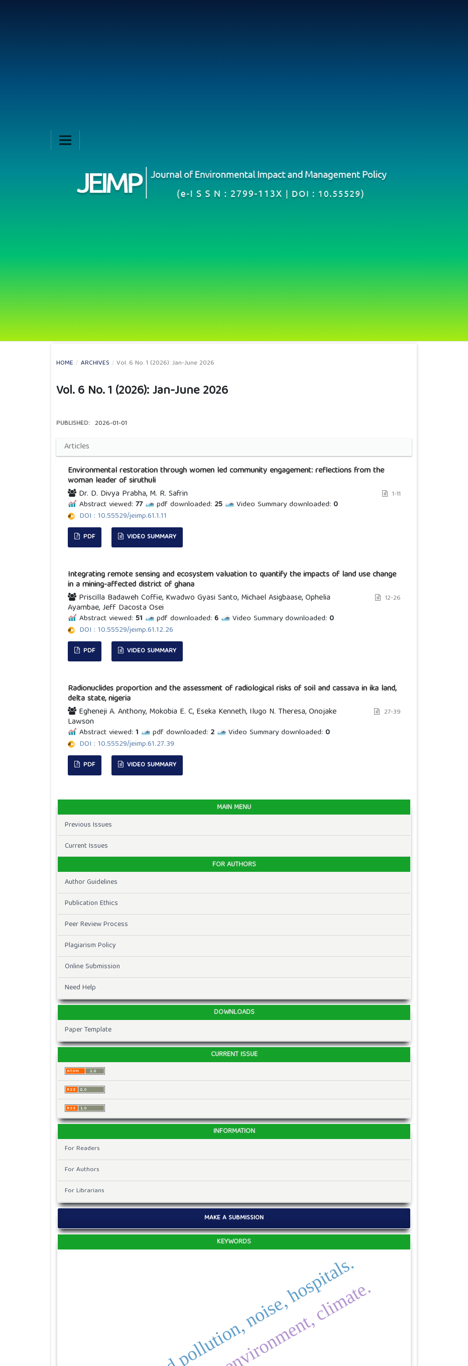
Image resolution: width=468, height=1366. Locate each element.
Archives (95, 364)
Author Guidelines (91, 882)
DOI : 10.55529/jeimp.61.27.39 (126, 744)
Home (64, 364)
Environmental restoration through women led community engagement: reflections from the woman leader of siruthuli (226, 476)
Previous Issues (88, 825)
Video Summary (150, 537)
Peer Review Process (96, 925)
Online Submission (92, 967)
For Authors (82, 1170)
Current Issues (86, 846)
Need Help (80, 988)
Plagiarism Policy (90, 946)
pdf (88, 537)
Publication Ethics (91, 903)
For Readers (82, 1149)
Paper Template (88, 1030)
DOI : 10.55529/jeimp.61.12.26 (126, 630)
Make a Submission (234, 1218)
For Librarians (84, 1191)
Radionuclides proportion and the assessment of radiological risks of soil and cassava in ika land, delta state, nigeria (232, 694)
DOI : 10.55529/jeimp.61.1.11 (123, 516)
